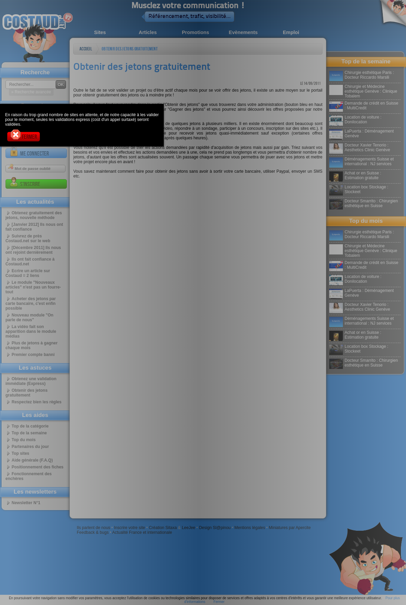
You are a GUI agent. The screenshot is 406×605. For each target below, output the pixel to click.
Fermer (23, 136)
